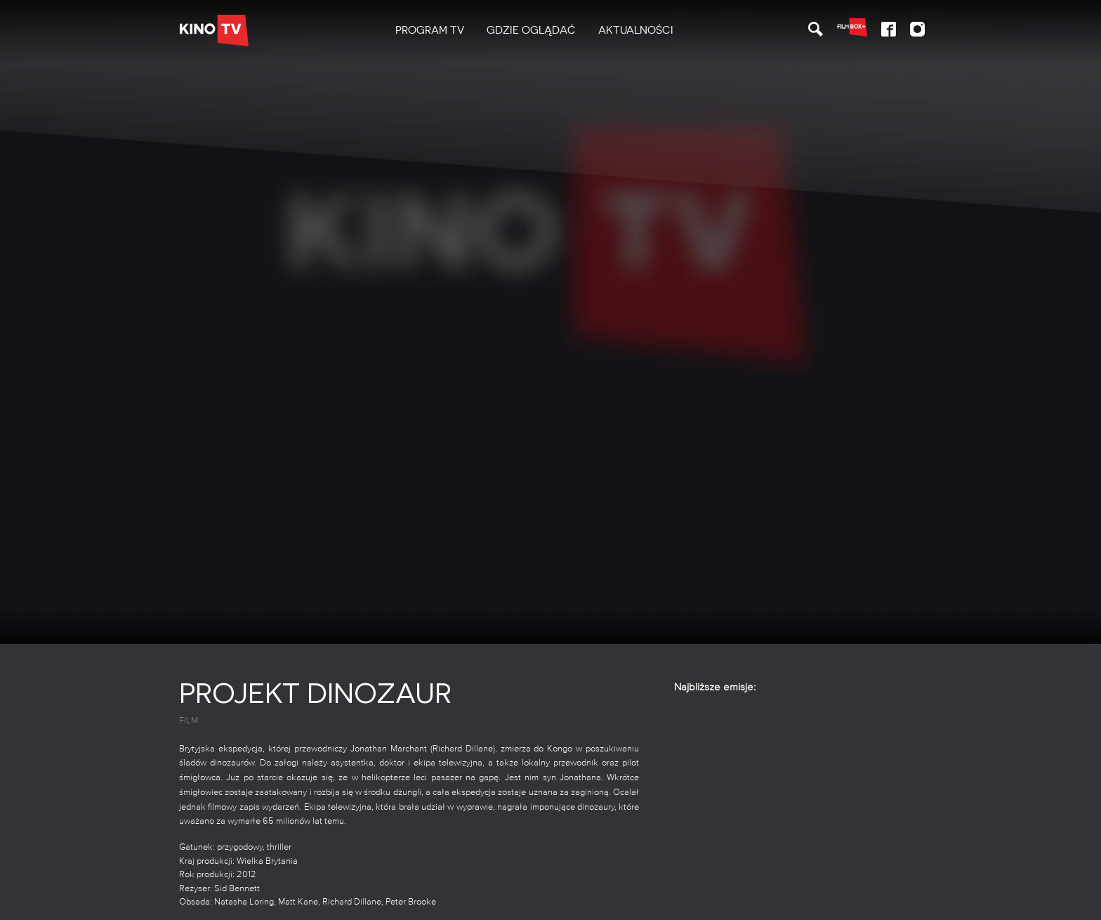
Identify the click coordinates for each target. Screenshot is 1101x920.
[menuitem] (429, 31)
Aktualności (635, 30)
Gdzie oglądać (531, 30)
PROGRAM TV (429, 30)
